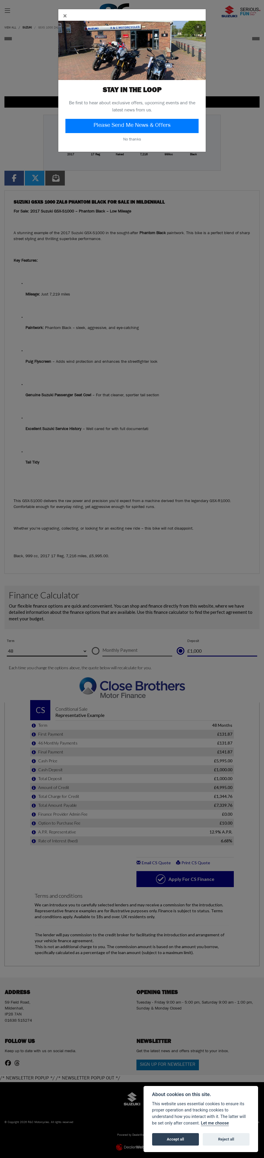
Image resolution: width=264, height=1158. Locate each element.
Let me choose (215, 1123)
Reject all (226, 1139)
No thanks (132, 140)
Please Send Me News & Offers (132, 126)
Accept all (175, 1139)
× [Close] (198, 28)
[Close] (65, 17)
